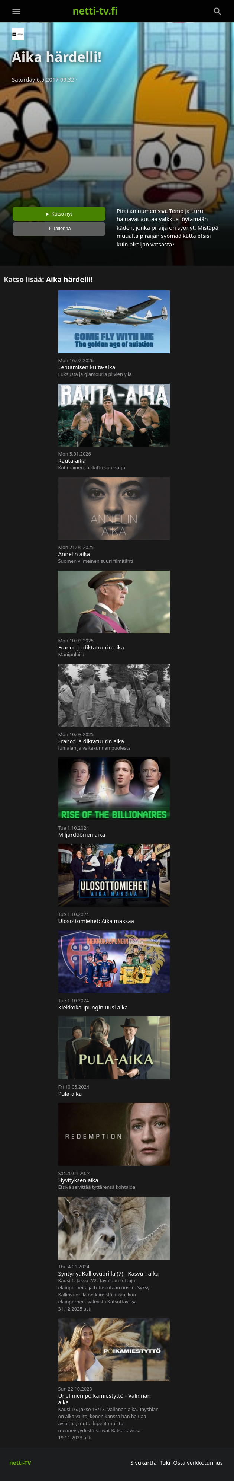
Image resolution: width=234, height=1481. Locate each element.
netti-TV (20, 1462)
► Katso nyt (59, 213)
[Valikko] (16, 11)
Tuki (165, 1462)
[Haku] (218, 11)
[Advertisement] (117, 142)
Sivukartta (143, 1462)
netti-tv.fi (95, 10)
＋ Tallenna (59, 228)
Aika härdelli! (69, 279)
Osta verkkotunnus (198, 1462)
